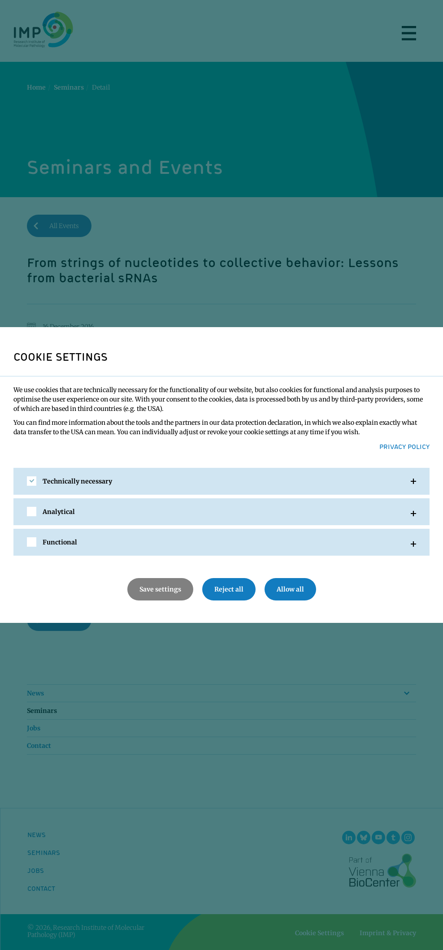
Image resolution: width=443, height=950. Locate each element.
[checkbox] (31, 481)
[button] (221, 481)
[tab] (221, 481)
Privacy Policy (404, 446)
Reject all (228, 589)
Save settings (160, 589)
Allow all (290, 589)
